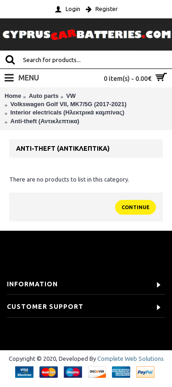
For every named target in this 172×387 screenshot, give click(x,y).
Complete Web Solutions (130, 358)
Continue (136, 207)
